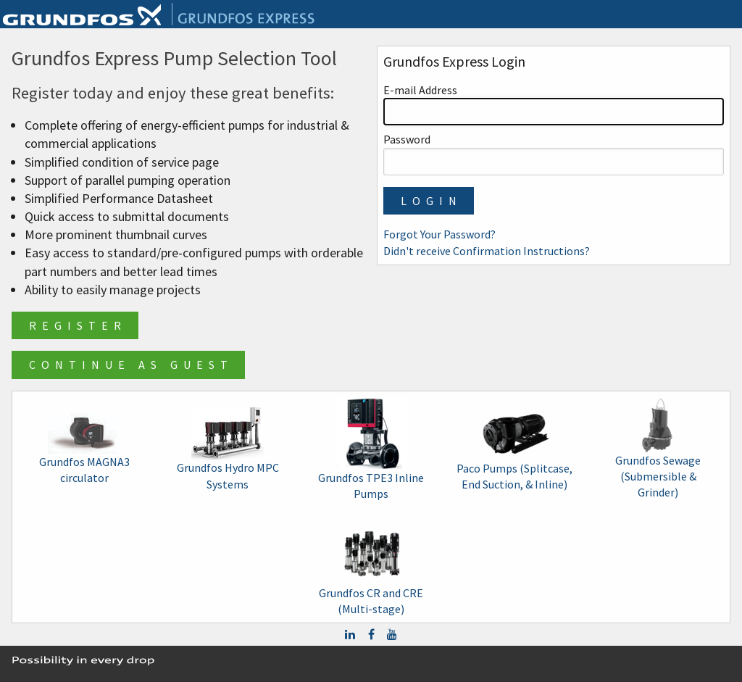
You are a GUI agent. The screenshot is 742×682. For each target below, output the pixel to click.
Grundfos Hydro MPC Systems (228, 449)
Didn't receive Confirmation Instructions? (486, 251)
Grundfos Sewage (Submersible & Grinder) (658, 449)
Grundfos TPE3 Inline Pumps (371, 449)
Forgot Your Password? (439, 234)
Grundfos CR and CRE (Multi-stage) (371, 565)
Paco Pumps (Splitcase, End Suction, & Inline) (514, 449)
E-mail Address (553, 104)
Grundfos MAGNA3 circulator (84, 449)
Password (553, 153)
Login (431, 201)
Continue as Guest (131, 364)
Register (78, 325)
